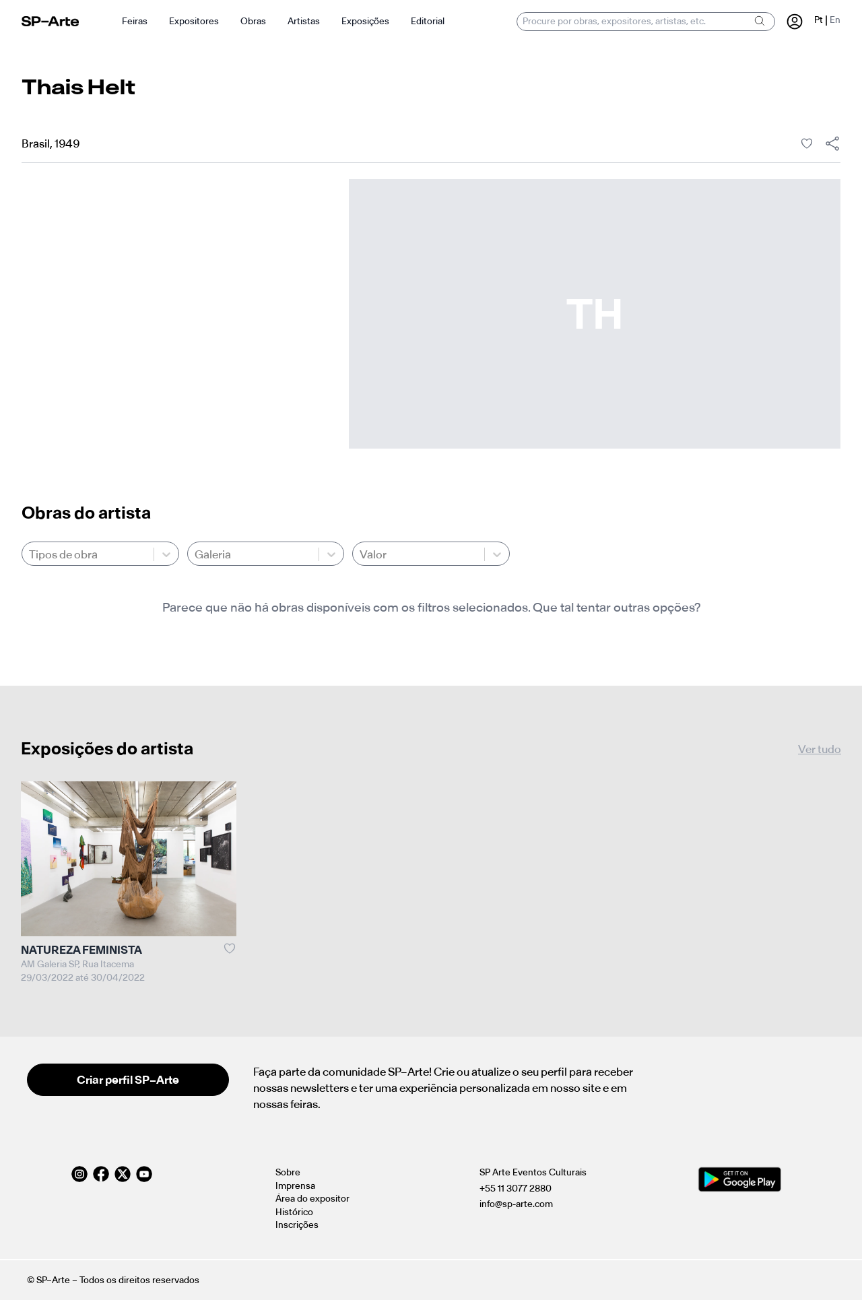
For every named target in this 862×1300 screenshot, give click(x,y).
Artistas (304, 21)
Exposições (365, 21)
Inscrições (297, 1225)
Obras (253, 21)
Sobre (287, 1172)
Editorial (427, 21)
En (835, 20)
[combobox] (30, 554)
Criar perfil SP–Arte (128, 1079)
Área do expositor (312, 1198)
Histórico (294, 1212)
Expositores (194, 21)
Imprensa (295, 1186)
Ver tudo (819, 749)
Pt (818, 20)
